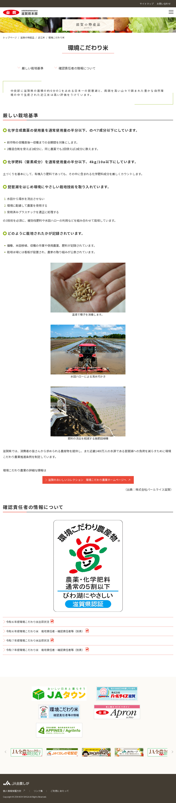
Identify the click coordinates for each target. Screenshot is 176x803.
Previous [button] (5, 752)
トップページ (10, 37)
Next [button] (172, 752)
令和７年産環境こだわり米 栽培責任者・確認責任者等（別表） (45, 650)
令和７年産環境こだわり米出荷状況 (27, 640)
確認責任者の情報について (77, 68)
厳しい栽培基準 (32, 68)
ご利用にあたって (60, 790)
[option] (26, 752)
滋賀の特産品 (27, 37)
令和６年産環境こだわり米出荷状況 (27, 622)
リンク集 (38, 790)
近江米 (41, 37)
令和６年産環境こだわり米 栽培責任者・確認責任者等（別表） (45, 631)
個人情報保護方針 (12, 790)
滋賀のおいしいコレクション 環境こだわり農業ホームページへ (87, 480)
